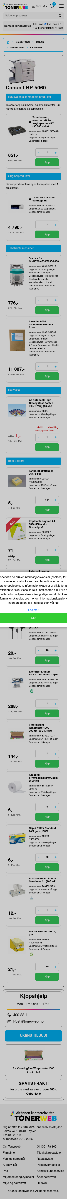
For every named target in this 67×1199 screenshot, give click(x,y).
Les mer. (33, 610)
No (56, 603)
